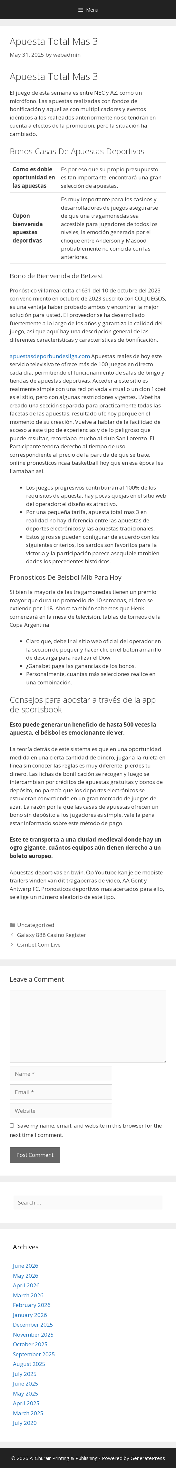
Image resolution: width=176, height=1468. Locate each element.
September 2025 (34, 1354)
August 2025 (29, 1364)
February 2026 (32, 1305)
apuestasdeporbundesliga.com (50, 356)
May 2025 (25, 1393)
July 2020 (25, 1422)
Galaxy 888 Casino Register (51, 935)
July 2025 (25, 1373)
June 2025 (25, 1383)
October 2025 (30, 1344)
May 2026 (25, 1275)
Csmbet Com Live (39, 944)
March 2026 (28, 1295)
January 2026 (30, 1315)
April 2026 (26, 1285)
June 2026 (25, 1265)
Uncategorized (35, 925)
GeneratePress (148, 1458)
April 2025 (26, 1403)
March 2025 (28, 1413)
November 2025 (33, 1334)
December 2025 (33, 1324)
